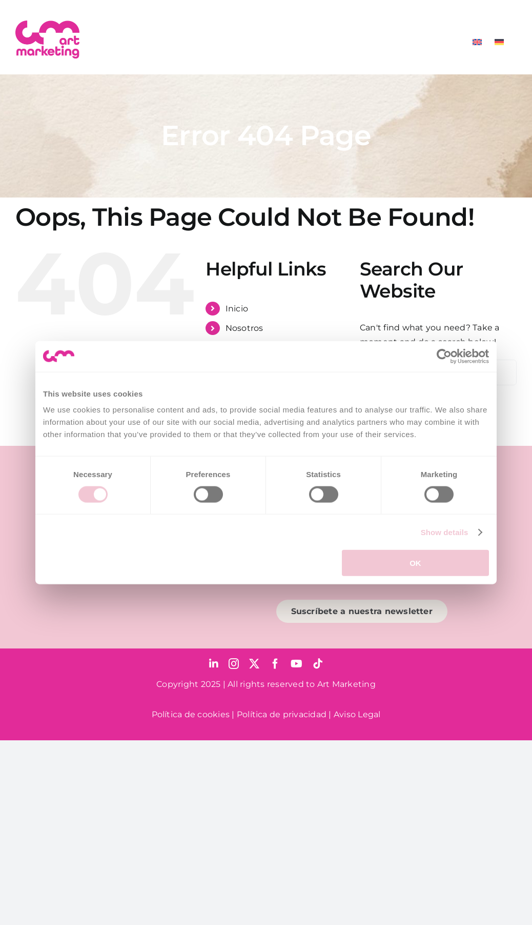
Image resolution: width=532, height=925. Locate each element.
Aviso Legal (357, 714)
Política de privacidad (281, 714)
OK (415, 563)
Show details (444, 531)
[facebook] (275, 664)
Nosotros (244, 328)
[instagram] (234, 664)
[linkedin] (213, 664)
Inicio (237, 308)
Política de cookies (191, 714)
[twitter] (254, 664)
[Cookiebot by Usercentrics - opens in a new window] (444, 356)
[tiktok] (318, 664)
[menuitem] (477, 42)
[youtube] (296, 664)
